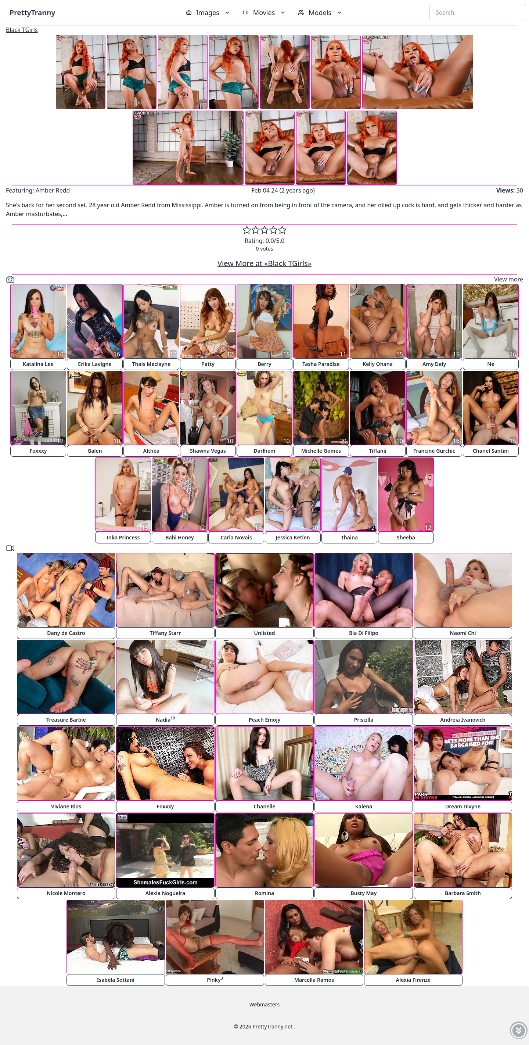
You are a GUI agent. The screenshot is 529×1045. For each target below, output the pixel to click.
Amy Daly (434, 363)
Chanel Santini (491, 450)
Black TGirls (22, 30)
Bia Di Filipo (363, 632)
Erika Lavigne (94, 363)
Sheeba (406, 537)
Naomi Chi (463, 632)
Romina (264, 893)
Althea (151, 450)
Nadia (165, 719)
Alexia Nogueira (165, 893)
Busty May (364, 893)
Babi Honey (179, 537)
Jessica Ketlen (293, 537)
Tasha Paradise (320, 363)
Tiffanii (377, 450)
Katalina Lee (38, 363)
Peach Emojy (264, 719)
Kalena (364, 806)
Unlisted (264, 632)
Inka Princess (123, 537)
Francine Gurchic (434, 450)
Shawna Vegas (208, 450)
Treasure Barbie (66, 719)
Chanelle (264, 806)
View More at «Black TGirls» (264, 263)
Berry (264, 363)
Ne (490, 363)
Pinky (215, 979)
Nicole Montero (66, 893)
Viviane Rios (66, 806)
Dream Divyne (463, 806)
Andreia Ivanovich (463, 719)
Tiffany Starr (165, 632)
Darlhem (264, 450)
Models (320, 12)
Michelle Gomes (321, 450)
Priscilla (364, 719)
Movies (265, 12)
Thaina (349, 537)
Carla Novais (236, 537)
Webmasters (264, 1004)
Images (208, 12)
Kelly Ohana (378, 363)
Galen (94, 450)
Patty (208, 363)
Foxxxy (38, 450)
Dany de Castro (66, 632)
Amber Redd (53, 190)
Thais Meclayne (151, 363)
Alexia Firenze (413, 979)
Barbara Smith (463, 893)
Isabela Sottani (115, 979)
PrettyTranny (32, 12)
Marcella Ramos (314, 979)
